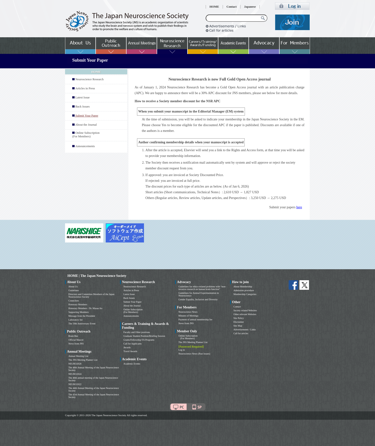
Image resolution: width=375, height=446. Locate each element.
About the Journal (86, 124)
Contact (231, 6)
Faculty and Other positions (136, 332)
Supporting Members (78, 312)
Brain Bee (73, 336)
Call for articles (240, 333)
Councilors (73, 300)
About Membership (242, 286)
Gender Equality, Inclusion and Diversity (198, 299)
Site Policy (238, 318)
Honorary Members (77, 304)
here (299, 207)
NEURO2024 (74, 374)
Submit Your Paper (132, 302)
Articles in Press (85, 88)
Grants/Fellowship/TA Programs (138, 340)
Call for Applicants (132, 343)
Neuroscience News (188, 312)
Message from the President (81, 316)
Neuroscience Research (89, 79)
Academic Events (131, 363)
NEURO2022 (74, 384)
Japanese (250, 6)
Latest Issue (82, 97)
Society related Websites (245, 310)
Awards (127, 347)
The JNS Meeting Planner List (83, 360)
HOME (214, 6)
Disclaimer (238, 322)
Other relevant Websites (244, 314)
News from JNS (76, 343)
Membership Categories (244, 294)
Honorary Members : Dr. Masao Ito (85, 308)
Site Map (237, 325)
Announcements (85, 146)
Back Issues (82, 106)
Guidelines (73, 290)
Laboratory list (75, 319)
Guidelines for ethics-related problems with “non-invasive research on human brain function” (202, 287)
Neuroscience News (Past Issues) (194, 353)
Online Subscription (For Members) (85, 134)
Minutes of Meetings (188, 315)
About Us (73, 286)
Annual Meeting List (78, 356)
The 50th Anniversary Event (81, 323)
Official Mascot (75, 340)
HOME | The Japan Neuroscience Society (96, 276)
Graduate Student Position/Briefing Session (144, 336)
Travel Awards (130, 351)
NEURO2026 (74, 363)
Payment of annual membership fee (195, 319)
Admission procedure (243, 290)
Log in (181, 350)
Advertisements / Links (244, 329)
